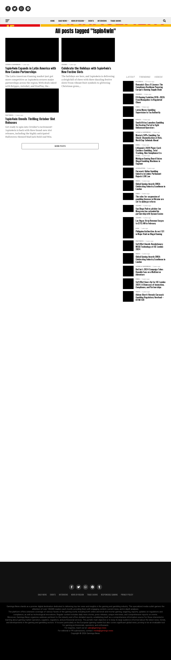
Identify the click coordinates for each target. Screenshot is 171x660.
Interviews (102, 20)
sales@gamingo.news (97, 628)
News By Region (77, 594)
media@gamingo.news (103, 631)
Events (91, 20)
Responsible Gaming (109, 594)
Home (52, 20)
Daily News (62, 20)
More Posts (60, 146)
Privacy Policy (127, 594)
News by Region (77, 20)
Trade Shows (115, 20)
